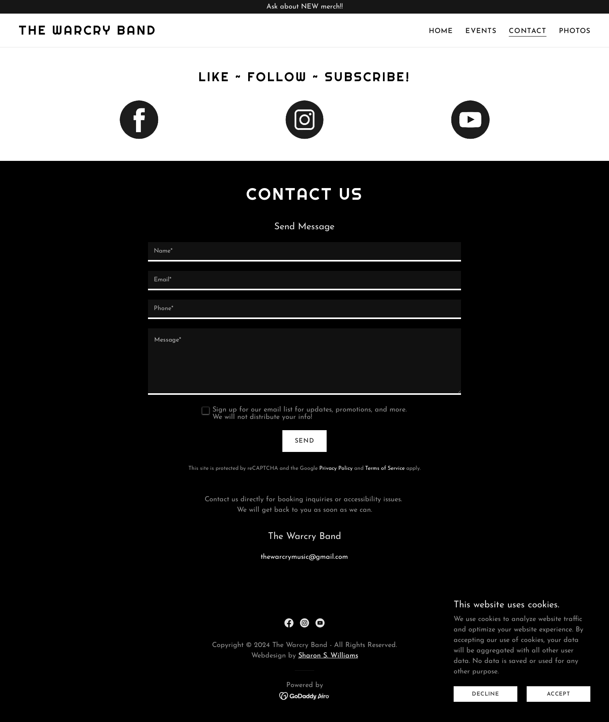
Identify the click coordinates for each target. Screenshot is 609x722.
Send (304, 441)
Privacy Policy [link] (336, 468)
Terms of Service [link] (385, 468)
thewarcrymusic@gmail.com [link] (304, 557)
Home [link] (441, 31)
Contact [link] (527, 31)
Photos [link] (574, 31)
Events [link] (480, 31)
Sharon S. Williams (328, 655)
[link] (88, 33)
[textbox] (304, 252)
